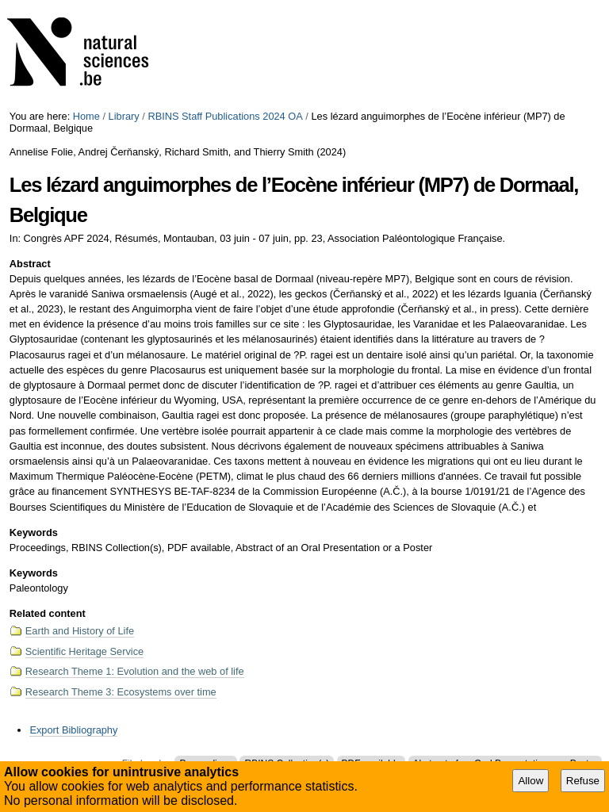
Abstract (30, 264)
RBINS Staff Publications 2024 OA (224, 116)
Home (86, 116)
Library (124, 116)
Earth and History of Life (79, 631)
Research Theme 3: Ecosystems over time (120, 692)
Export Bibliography (73, 730)
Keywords (34, 532)
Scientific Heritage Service (84, 651)
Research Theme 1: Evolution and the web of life (134, 671)
